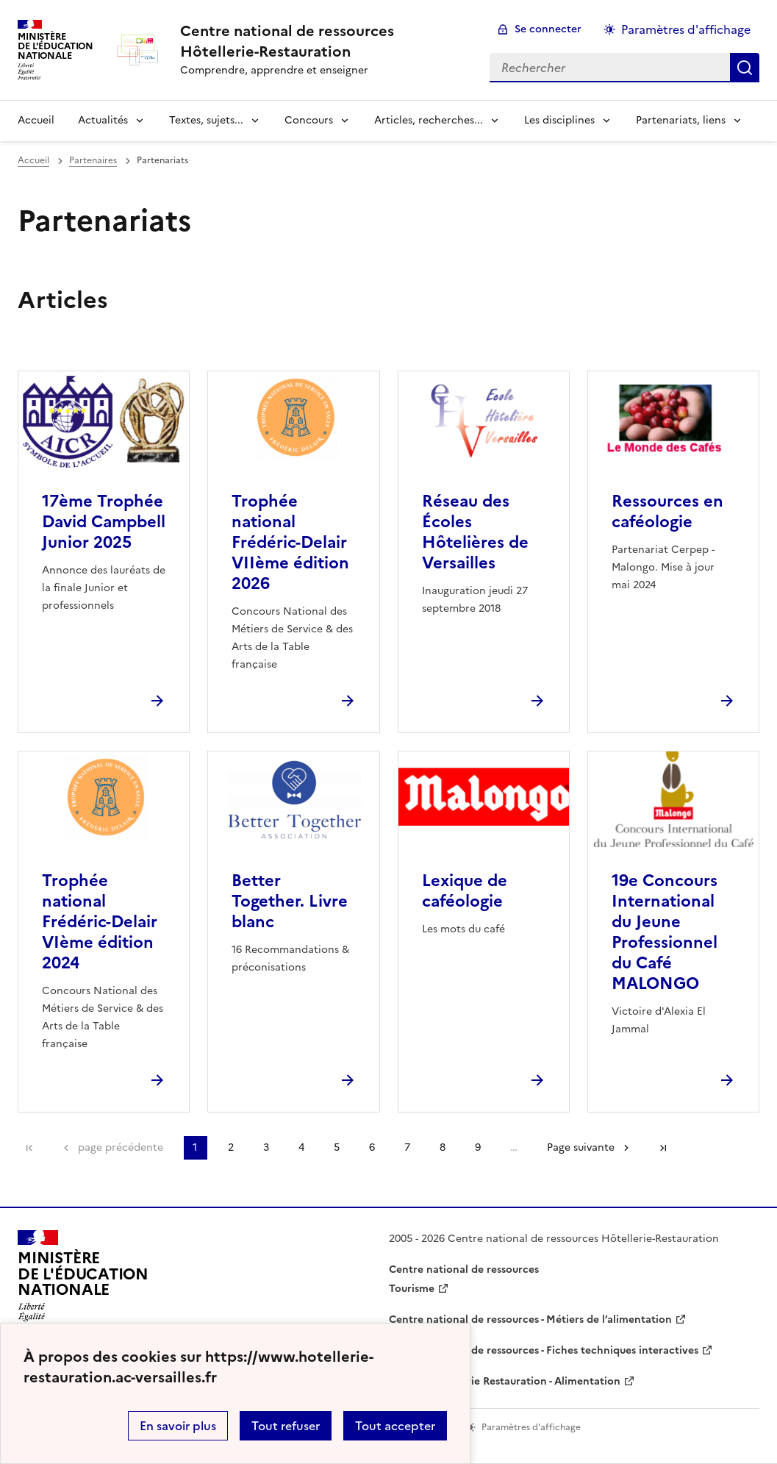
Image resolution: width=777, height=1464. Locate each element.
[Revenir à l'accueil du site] (83, 1280)
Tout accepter (395, 1426)
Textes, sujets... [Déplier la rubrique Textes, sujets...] (206, 120)
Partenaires (93, 160)
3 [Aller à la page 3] (266, 1147)
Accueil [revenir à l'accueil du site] (36, 120)
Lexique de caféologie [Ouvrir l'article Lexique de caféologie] (464, 890)
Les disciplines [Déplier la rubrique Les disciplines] (559, 120)
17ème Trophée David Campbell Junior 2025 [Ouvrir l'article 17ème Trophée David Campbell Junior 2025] (103, 521)
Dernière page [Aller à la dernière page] (663, 1148)
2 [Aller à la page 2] (231, 1147)
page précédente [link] (120, 1147)
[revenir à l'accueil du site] (323, 41)
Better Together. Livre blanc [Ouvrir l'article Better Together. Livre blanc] (290, 901)
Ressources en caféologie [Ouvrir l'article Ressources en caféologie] (667, 511)
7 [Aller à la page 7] (407, 1147)
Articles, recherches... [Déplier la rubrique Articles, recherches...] (428, 120)
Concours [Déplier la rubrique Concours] (308, 120)
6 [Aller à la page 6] (372, 1147)
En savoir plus (178, 1426)
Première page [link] (29, 1148)
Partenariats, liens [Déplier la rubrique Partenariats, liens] (681, 120)
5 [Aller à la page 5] (337, 1147)
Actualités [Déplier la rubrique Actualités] (103, 120)
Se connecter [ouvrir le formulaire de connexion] (548, 29)
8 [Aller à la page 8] (442, 1147)
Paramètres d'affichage (686, 29)
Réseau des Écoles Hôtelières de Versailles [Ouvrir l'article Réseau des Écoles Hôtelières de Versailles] (475, 532)
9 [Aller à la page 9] (478, 1147)
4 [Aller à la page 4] (301, 1147)
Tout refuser (285, 1426)
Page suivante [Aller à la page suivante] (581, 1147)
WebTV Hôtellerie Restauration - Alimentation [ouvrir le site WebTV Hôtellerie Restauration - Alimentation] (504, 1381)
